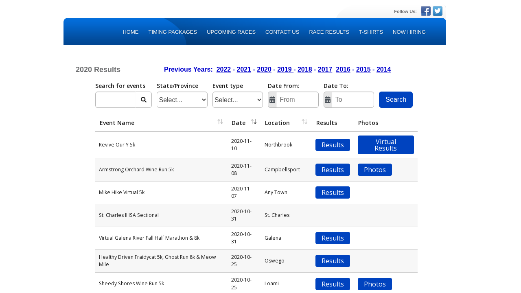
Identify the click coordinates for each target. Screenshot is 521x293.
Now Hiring (409, 32)
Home (130, 32)
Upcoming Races (231, 32)
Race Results (329, 32)
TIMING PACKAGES (172, 32)
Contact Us (282, 32)
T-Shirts (371, 32)
